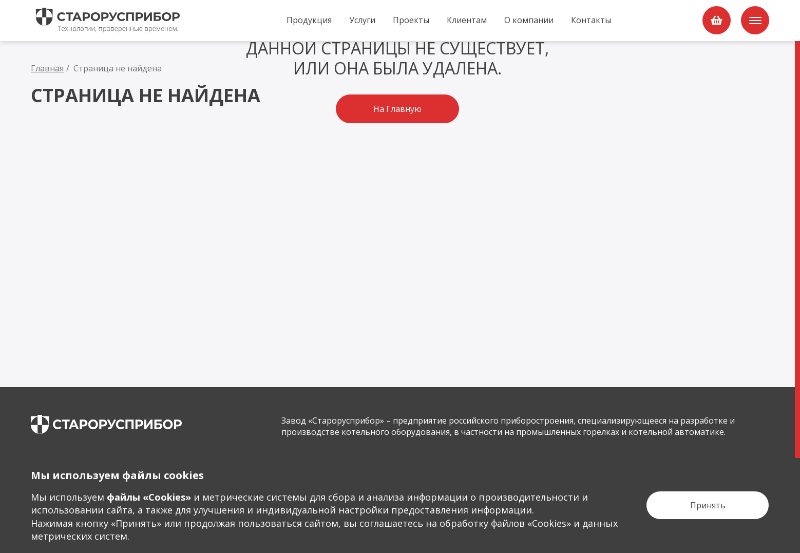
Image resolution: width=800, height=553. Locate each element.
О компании (529, 20)
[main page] (106, 424)
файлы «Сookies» (149, 497)
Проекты (411, 20)
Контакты (591, 20)
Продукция (309, 20)
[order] (716, 20)
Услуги (362, 20)
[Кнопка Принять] (707, 505)
